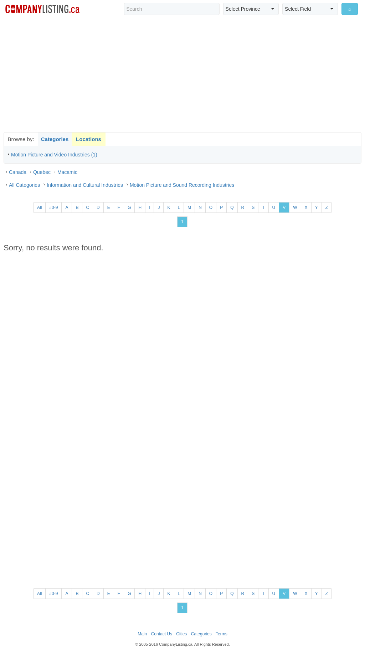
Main (142, 633)
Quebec (42, 172)
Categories (55, 139)
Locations (88, 139)
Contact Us (161, 633)
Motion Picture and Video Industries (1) (54, 155)
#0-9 (53, 207)
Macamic (67, 172)
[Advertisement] (182, 75)
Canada (17, 172)
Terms (221, 633)
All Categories (24, 185)
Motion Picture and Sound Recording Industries (182, 185)
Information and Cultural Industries (85, 185)
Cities (181, 633)
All (39, 207)
